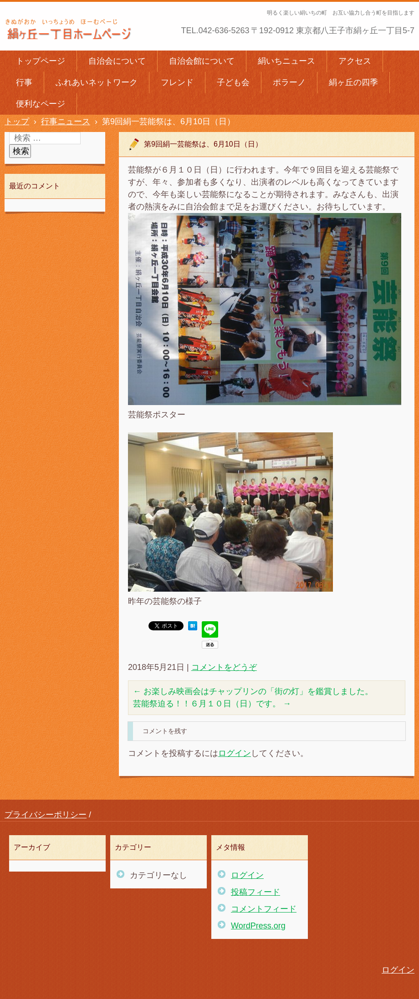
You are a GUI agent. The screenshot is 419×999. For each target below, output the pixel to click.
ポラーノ (289, 82)
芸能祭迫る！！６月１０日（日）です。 (212, 703)
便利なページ (40, 103)
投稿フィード (255, 892)
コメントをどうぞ (224, 667)
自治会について (117, 61)
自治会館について (202, 61)
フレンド (177, 82)
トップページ (40, 61)
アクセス (354, 61)
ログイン (234, 753)
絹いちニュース (286, 61)
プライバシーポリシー (46, 814)
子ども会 (233, 82)
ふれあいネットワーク (97, 82)
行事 (24, 82)
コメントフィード (263, 908)
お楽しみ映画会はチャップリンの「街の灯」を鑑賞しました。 (253, 691)
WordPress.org (258, 925)
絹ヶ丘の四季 (353, 82)
